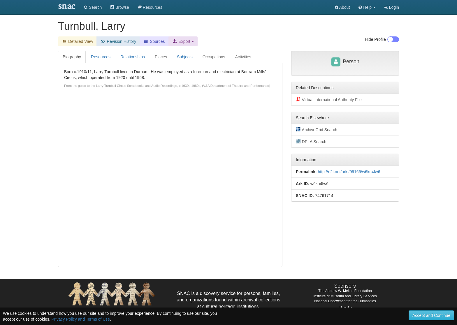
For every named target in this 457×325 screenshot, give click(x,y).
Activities (243, 57)
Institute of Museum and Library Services (345, 296)
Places (161, 57)
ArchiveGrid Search (316, 129)
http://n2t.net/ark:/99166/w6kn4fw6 (349, 171)
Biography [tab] (72, 57)
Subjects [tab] (185, 57)
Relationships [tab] (132, 57)
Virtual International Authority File (329, 99)
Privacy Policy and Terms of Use (81, 319)
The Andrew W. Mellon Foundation (345, 291)
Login (391, 7)
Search (93, 7)
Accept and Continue (431, 315)
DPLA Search (311, 141)
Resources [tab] (100, 57)
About (342, 7)
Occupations (214, 57)
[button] (367, 7)
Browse (119, 7)
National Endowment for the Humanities (345, 301)
